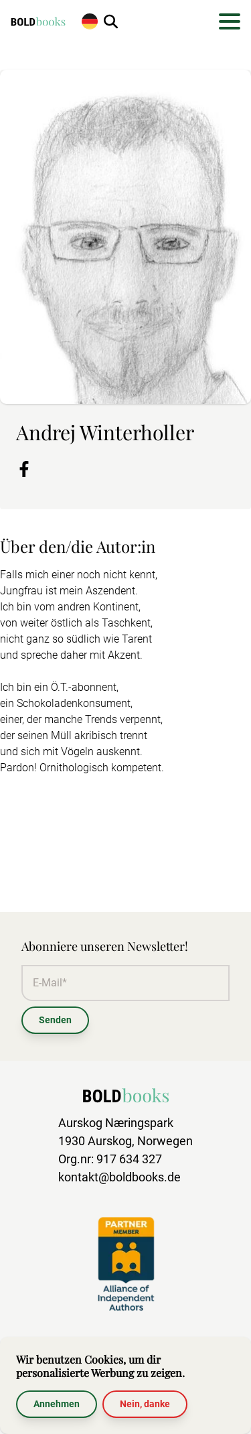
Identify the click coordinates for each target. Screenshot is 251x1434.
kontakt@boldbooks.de (119, 1177)
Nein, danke (145, 1403)
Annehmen (56, 1403)
